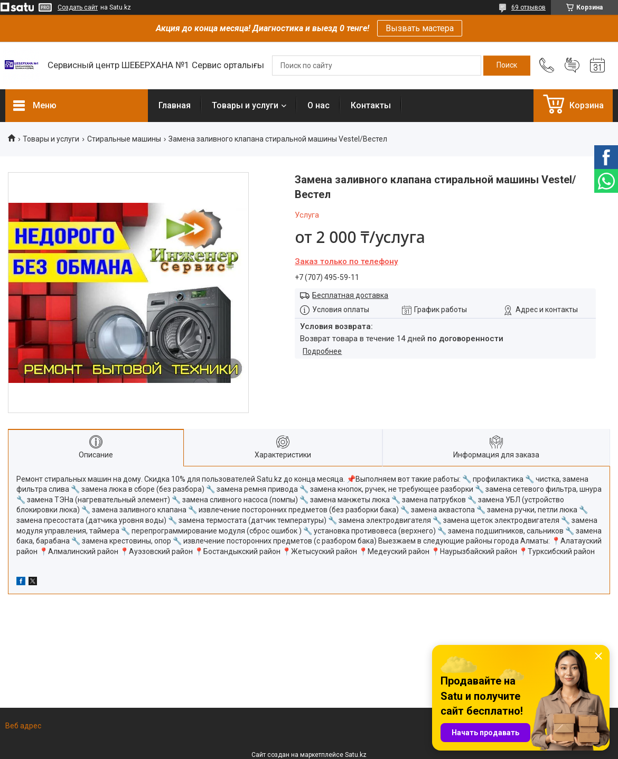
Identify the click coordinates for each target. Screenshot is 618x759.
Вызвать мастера (420, 28)
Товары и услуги (245, 105)
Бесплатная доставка (350, 295)
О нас (318, 105)
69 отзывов (528, 7)
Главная (174, 105)
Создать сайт (78, 7)
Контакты (371, 105)
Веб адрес (23, 725)
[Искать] (506, 65)
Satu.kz (356, 754)
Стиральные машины (124, 139)
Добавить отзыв (572, 65)
